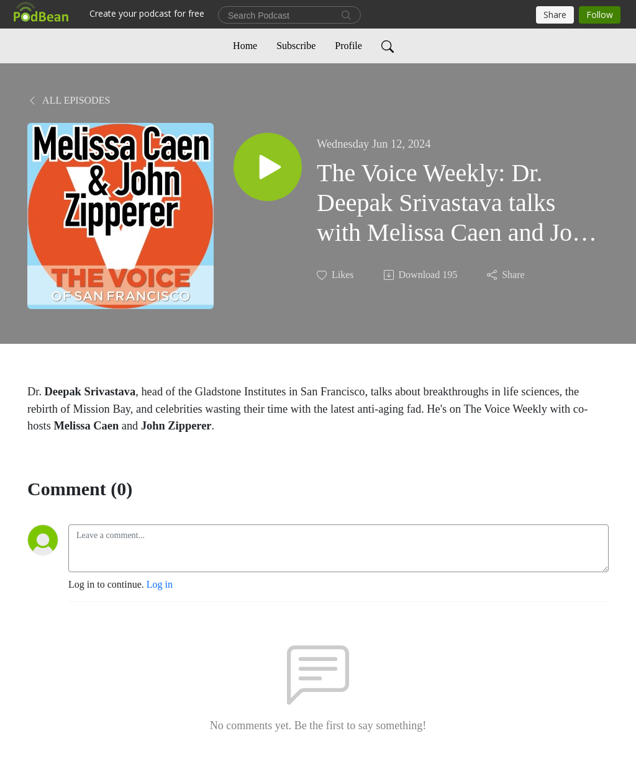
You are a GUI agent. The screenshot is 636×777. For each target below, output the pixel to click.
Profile (348, 45)
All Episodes (68, 100)
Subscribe (296, 45)
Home (245, 45)
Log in (160, 584)
